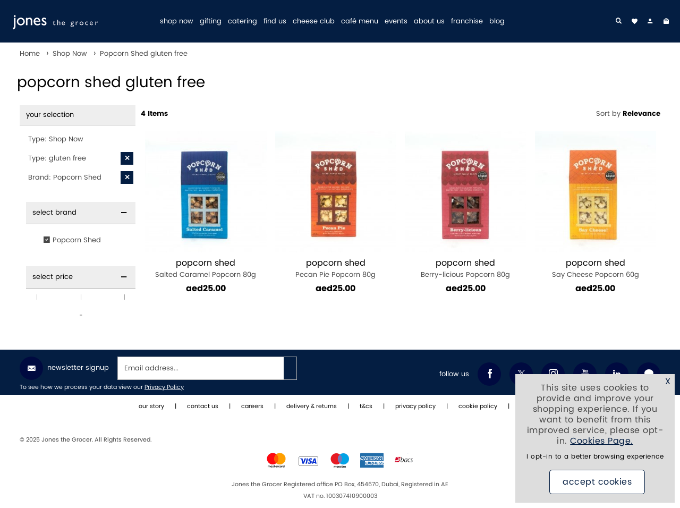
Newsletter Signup (64, 368)
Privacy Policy (164, 387)
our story (151, 406)
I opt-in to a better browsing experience (595, 457)
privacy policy (415, 406)
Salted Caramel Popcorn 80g (206, 269)
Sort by (628, 114)
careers (252, 406)
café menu (359, 21)
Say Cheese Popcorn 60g (595, 269)
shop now (176, 21)
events (396, 21)
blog (497, 21)
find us (275, 21)
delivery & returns (311, 406)
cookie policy (477, 406)
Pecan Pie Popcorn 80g (336, 269)
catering (242, 21)
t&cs (366, 406)
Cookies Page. (601, 441)
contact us (202, 406)
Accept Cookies (597, 482)
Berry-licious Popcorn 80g (465, 269)
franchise (467, 21)
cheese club (314, 21)
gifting (211, 21)
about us (429, 21)
